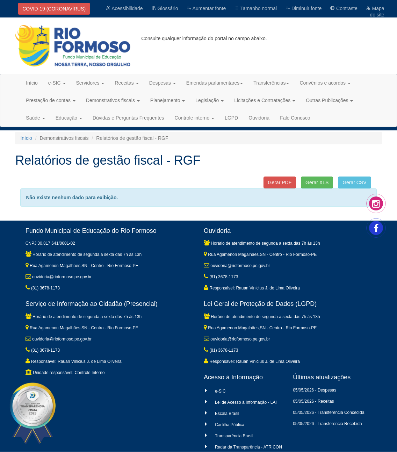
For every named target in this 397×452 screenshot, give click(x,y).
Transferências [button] (271, 83)
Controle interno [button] (195, 118)
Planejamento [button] (167, 100)
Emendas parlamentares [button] (214, 83)
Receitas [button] (126, 83)
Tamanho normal (255, 8)
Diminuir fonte (303, 8)
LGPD (231, 118)
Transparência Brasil (234, 435)
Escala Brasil (227, 413)
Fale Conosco (295, 118)
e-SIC (220, 391)
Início (31, 83)
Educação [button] (69, 118)
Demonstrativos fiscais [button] (113, 100)
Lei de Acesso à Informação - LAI (246, 402)
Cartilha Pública (229, 424)
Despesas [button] (162, 83)
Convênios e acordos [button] (324, 83)
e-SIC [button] (57, 83)
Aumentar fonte (206, 8)
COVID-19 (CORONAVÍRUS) (54, 9)
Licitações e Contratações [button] (264, 100)
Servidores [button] (90, 83)
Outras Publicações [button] (329, 100)
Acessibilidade (124, 8)
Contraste (344, 8)
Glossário (164, 8)
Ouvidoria (258, 118)
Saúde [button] (35, 118)
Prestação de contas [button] (50, 100)
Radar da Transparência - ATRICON (248, 447)
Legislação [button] (209, 100)
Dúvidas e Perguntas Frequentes (128, 118)
